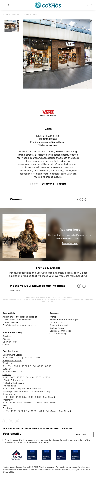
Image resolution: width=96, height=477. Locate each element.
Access (6, 339)
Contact (6, 344)
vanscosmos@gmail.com (51, 142)
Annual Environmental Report (65, 319)
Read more (15, 290)
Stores (26, 14)
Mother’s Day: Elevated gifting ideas (37, 285)
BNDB (11, 472)
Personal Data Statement (39, 442)
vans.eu (52, 145)
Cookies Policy (57, 328)
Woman (16, 199)
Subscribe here (70, 243)
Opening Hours (10, 342)
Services (6, 336)
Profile (53, 317)
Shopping (16, 14)
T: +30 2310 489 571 (12, 322)
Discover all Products (54, 183)
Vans (35, 14)
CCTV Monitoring (58, 333)
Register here (70, 229)
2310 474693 (49, 139)
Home (5, 14)
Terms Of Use (56, 322)
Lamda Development (81, 467)
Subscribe (81, 434)
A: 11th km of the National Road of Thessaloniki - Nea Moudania (19, 318)
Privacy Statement (59, 325)
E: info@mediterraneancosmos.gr (19, 325)
